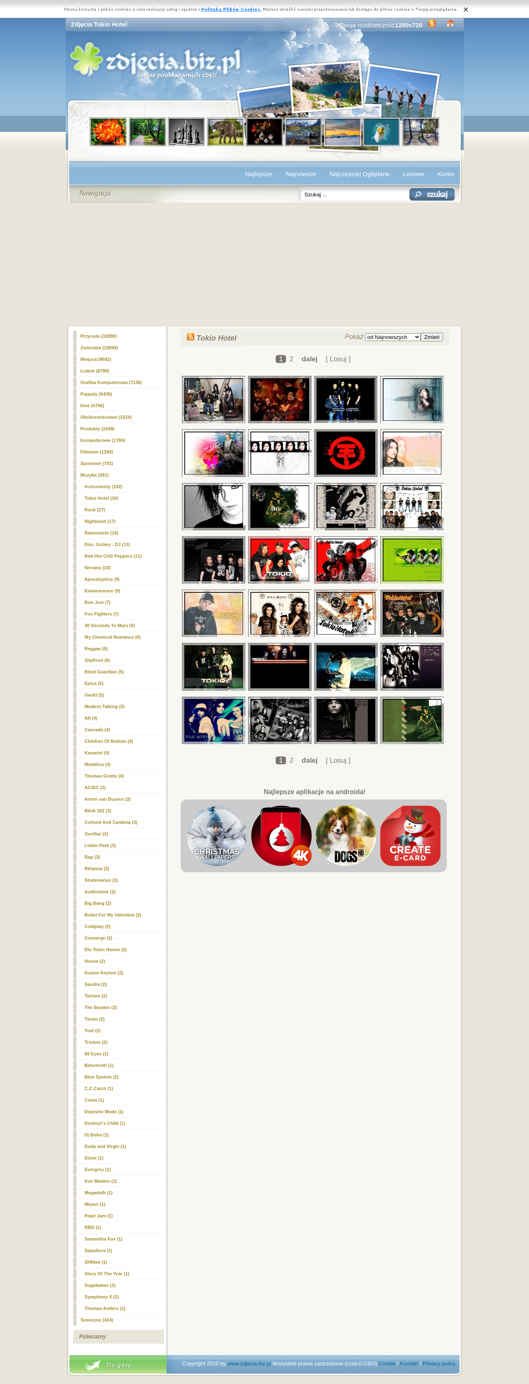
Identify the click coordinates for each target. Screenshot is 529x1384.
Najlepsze (258, 173)
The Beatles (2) (101, 1007)
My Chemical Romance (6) (113, 637)
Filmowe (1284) (97, 451)
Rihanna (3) (97, 868)
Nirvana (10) (98, 567)
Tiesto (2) (95, 1019)
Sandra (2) (96, 984)
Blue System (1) (102, 1076)
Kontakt (409, 1363)
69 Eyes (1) (96, 1053)
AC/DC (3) (95, 787)
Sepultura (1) (98, 1250)
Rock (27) (95, 509)
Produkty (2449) (98, 428)
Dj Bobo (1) (97, 1134)
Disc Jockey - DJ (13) (107, 544)
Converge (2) (98, 937)
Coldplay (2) (98, 926)
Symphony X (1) (102, 1296)
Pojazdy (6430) (96, 393)
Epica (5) (94, 683)
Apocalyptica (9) (102, 579)
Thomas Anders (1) (105, 1308)
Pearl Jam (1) (99, 1215)
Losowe (413, 173)
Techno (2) (96, 995)
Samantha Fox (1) (104, 1238)
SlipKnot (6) (97, 660)
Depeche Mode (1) (104, 1111)
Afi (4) (91, 718)
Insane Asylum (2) (104, 972)
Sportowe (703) (97, 463)
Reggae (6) (96, 648)
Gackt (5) (94, 694)
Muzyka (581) (95, 474)
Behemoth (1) (99, 1065)
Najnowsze (301, 173)
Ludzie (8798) (95, 370)
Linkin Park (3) (100, 845)
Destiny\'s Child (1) (105, 1123)
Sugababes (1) (100, 1285)
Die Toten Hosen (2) (106, 949)
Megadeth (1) (99, 1192)
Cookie (387, 1363)
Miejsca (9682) (96, 359)
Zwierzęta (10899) (99, 347)
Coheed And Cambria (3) (111, 822)
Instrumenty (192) (104, 486)
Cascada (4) (97, 729)
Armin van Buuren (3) (108, 799)
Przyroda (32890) (99, 336)
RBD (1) (93, 1227)
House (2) (95, 961)
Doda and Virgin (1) (105, 1146)
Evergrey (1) (98, 1169)
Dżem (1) (94, 1157)
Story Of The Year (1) (107, 1273)
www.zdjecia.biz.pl (249, 1363)
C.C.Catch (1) (99, 1088)
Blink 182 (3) (98, 810)
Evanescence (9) (102, 590)
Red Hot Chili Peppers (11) (113, 556)
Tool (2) (93, 1030)
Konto (446, 173)
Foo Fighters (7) (102, 613)
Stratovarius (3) (101, 880)
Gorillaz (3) (96, 833)
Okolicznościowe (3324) (106, 417)
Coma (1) (94, 1100)
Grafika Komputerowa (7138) (111, 382)
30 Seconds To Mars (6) (110, 625)
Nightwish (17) (100, 521)
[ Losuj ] (338, 359)
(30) (102, 498)
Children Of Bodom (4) (109, 741)
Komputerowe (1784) (103, 440)
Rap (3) (92, 856)
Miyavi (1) (95, 1204)
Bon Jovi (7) (98, 602)
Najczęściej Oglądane (359, 173)
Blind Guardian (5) (104, 671)
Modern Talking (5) (105, 706)
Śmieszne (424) (97, 1319)
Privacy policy (439, 1363)
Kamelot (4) (97, 752)
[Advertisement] (265, 264)
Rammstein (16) (102, 532)
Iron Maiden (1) (101, 1181)
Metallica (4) (98, 764)
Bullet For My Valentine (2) (113, 914)
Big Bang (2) (98, 903)
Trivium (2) (96, 1042)
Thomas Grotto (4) (104, 775)
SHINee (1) (96, 1262)
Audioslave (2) (100, 891)
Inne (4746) (92, 405)
